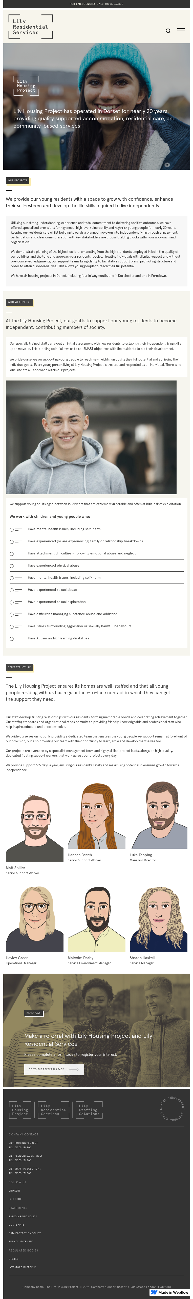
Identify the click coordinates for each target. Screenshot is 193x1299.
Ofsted (13, 1259)
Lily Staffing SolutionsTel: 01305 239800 (25, 1171)
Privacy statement (21, 1242)
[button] (181, 30)
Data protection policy (25, 1233)
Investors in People (22, 1267)
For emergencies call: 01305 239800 (96, 4)
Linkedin (14, 1191)
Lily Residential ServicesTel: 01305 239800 (26, 1158)
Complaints (17, 1225)
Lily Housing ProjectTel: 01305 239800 (23, 1145)
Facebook (15, 1199)
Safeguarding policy (23, 1217)
